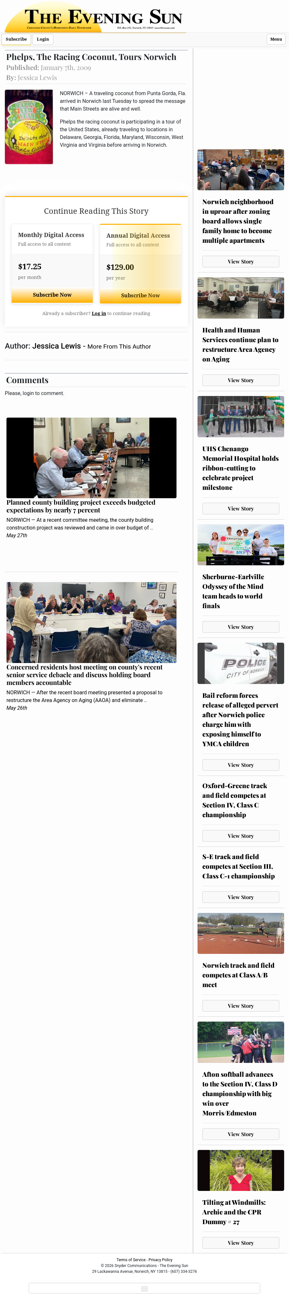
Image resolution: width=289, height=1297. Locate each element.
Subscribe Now (52, 295)
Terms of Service (131, 1260)
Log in (99, 313)
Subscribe (16, 39)
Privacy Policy (161, 1260)
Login (43, 39)
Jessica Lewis (57, 346)
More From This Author (119, 346)
